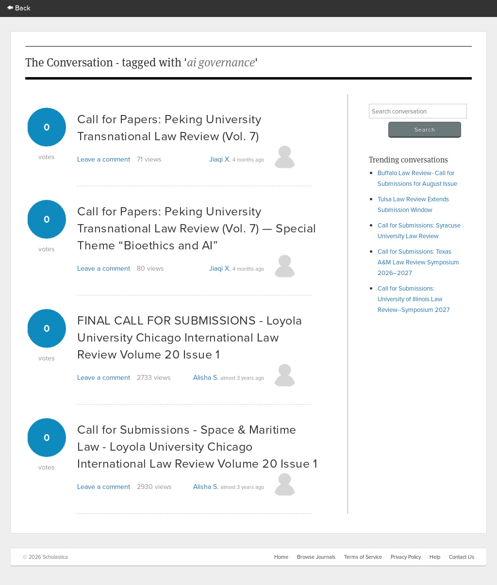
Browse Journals (316, 557)
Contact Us (461, 557)
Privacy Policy (406, 557)
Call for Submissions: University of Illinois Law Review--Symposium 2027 (414, 299)
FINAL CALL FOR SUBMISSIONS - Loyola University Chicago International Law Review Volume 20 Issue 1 (189, 336)
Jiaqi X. (220, 159)
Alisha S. (205, 377)
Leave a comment (103, 159)
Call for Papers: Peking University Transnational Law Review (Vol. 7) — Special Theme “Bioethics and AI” (196, 227)
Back (19, 7)
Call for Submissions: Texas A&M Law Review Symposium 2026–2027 (418, 262)
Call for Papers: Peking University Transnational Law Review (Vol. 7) (169, 127)
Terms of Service (363, 557)
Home (281, 557)
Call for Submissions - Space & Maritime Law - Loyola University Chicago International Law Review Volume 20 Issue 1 (197, 446)
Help (435, 557)
